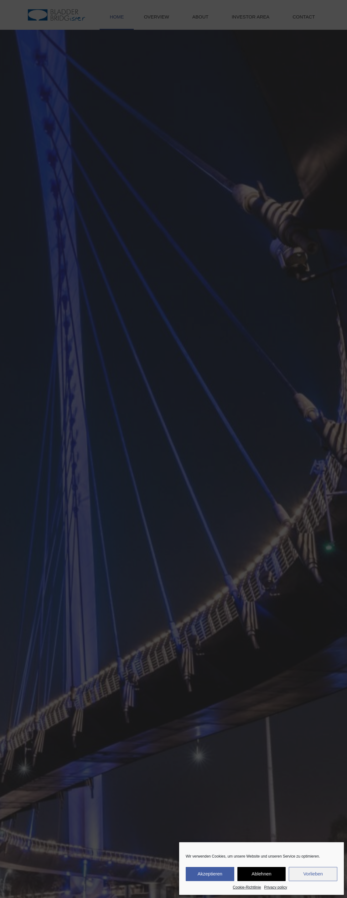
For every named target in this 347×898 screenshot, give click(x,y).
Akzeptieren (210, 873)
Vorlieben (313, 873)
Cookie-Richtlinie (247, 887)
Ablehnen (261, 873)
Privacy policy (275, 887)
